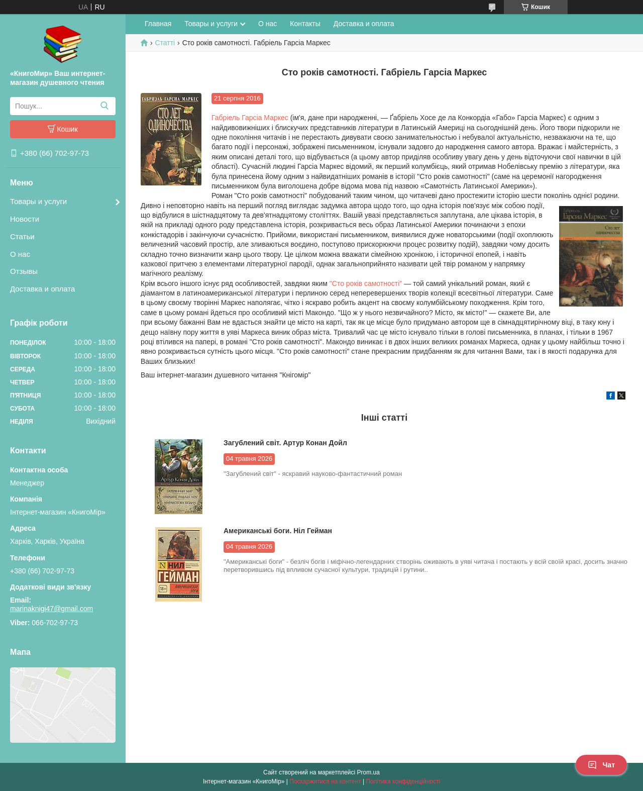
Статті (165, 42)
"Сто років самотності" (366, 283)
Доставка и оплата (42, 288)
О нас (20, 254)
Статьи (22, 236)
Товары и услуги (38, 201)
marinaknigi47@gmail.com (51, 609)
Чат (601, 764)
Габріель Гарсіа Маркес (249, 118)
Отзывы (24, 271)
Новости (24, 219)
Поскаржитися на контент (325, 781)
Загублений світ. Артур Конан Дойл (285, 443)
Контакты (305, 24)
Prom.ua (368, 772)
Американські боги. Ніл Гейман (278, 531)
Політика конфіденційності (403, 781)
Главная (158, 24)
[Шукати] (104, 106)
